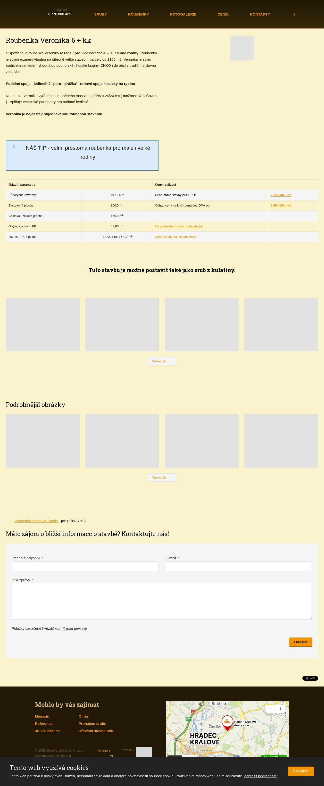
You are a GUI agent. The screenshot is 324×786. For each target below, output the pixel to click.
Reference (44, 723)
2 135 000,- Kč (281, 195)
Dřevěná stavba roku (97, 731)
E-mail (173, 558)
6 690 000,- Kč (281, 205)
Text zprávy (22, 580)
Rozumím (301, 771)
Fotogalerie (183, 14)
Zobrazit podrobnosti (260, 776)
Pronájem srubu (92, 723)
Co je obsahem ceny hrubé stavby (179, 226)
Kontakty (260, 14)
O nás (84, 716)
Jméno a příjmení (27, 558)
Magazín (42, 716)
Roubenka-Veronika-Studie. (36, 521)
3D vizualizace (47, 731)
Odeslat (300, 642)
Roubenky (138, 14)
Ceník (223, 14)
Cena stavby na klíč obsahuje (175, 237)
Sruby (100, 14)
